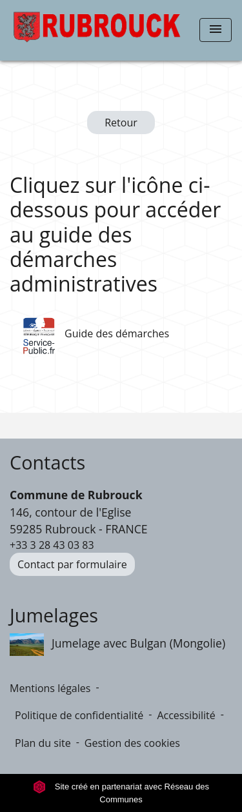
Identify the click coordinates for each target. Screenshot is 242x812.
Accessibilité (186, 715)
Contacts (47, 462)
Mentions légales (50, 688)
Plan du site (43, 743)
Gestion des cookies (132, 743)
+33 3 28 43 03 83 (52, 545)
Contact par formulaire (72, 564)
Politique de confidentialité (79, 715)
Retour (121, 122)
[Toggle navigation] (215, 30)
